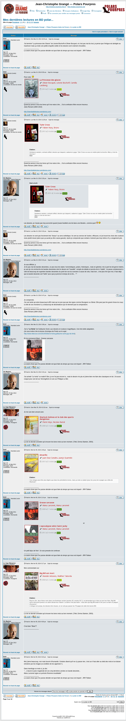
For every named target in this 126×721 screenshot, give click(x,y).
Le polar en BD (76, 27)
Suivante (36, 22)
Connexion (86, 13)
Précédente (15, 22)
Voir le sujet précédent (100, 31)
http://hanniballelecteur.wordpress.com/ (37, 112)
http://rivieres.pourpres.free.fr (56, 7)
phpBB (59, 716)
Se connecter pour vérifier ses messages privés (64, 13)
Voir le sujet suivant (116, 31)
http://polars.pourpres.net (76, 7)
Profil (43, 13)
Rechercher (40, 11)
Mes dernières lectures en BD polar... (28, 19)
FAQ (32, 11)
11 (30, 22)
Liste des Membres (54, 11)
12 (32, 22)
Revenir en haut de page (11, 67)
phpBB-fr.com (67, 718)
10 (27, 22)
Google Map (85, 11)
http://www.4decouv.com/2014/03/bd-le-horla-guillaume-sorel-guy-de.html (49, 334)
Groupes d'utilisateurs (71, 11)
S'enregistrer (97, 11)
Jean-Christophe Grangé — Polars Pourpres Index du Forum (48, 27)
